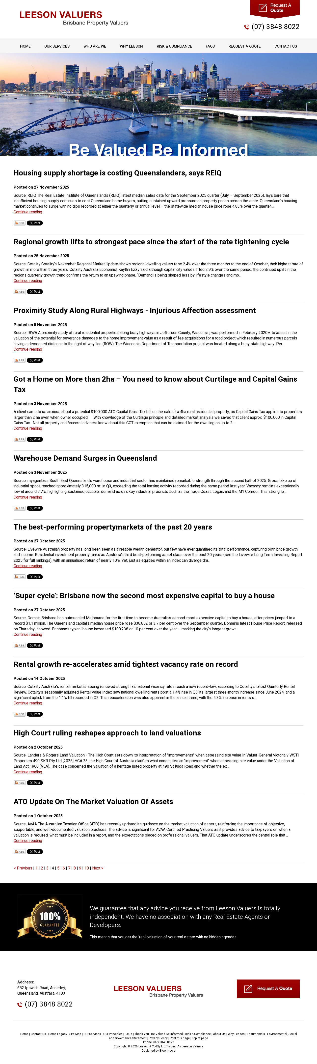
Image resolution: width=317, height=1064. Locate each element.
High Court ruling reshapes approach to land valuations (107, 733)
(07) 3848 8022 (276, 27)
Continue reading (28, 212)
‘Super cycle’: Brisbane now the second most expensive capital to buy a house (144, 595)
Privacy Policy (158, 1038)
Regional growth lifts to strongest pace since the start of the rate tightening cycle (151, 242)
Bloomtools (167, 1050)
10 (87, 868)
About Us (219, 1034)
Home (25, 46)
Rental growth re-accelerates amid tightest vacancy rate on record (126, 664)
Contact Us (285, 46)
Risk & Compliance (174, 46)
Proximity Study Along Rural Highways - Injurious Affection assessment (135, 310)
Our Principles (113, 1034)
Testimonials (256, 1034)
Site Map (75, 1034)
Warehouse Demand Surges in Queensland (85, 458)
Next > (97, 868)
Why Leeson (131, 46)
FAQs (210, 46)
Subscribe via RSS (20, 223)
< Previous (23, 868)
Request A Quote (245, 46)
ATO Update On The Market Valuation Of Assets (93, 801)
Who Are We (94, 46)
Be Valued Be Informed (167, 1034)
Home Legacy (57, 1034)
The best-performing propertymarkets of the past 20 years (113, 527)
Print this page (180, 1038)
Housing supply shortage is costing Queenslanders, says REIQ (117, 173)
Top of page (200, 1038)
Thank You (141, 1034)
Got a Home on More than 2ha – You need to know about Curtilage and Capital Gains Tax (155, 384)
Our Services (57, 46)
